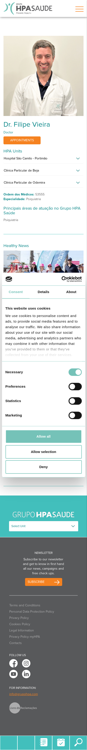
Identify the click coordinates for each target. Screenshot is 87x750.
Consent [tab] (16, 292)
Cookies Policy (19, 624)
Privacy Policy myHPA (24, 637)
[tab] (43, 159)
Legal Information (21, 630)
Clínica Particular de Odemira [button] (24, 183)
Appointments (22, 140)
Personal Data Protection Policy (31, 612)
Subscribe (36, 582)
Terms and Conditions (24, 605)
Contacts (15, 643)
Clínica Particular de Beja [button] (21, 170)
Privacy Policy (19, 618)
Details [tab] (43, 292)
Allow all (43, 436)
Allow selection (43, 452)
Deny (43, 467)
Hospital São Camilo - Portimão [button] (25, 158)
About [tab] (71, 292)
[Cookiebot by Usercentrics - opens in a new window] (62, 279)
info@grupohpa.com (23, 694)
